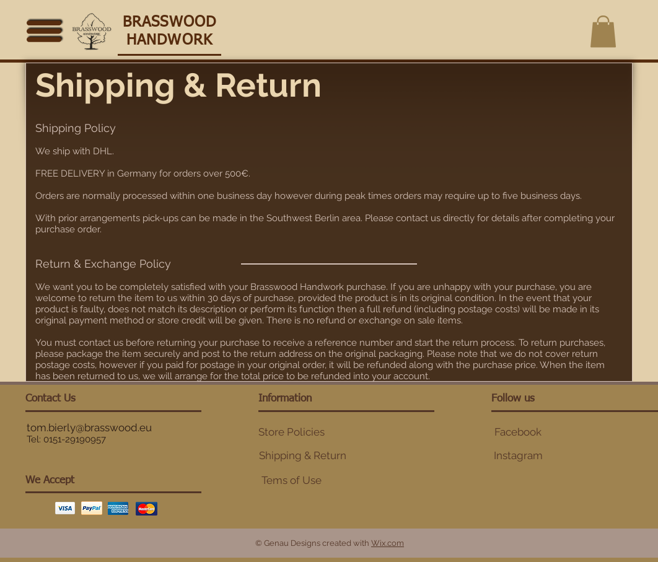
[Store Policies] (291, 432)
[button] (603, 31)
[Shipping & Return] (302, 456)
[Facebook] (518, 432)
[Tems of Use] (291, 480)
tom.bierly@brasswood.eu (89, 427)
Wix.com (387, 543)
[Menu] (44, 30)
